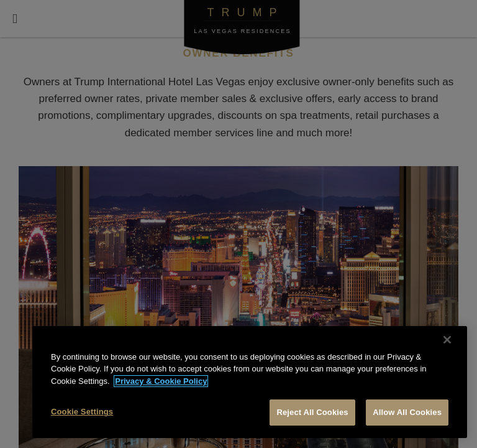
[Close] (447, 339)
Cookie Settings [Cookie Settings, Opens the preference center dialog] (82, 411)
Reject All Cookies (312, 412)
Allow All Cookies (407, 412)
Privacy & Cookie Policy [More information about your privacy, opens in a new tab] (161, 381)
